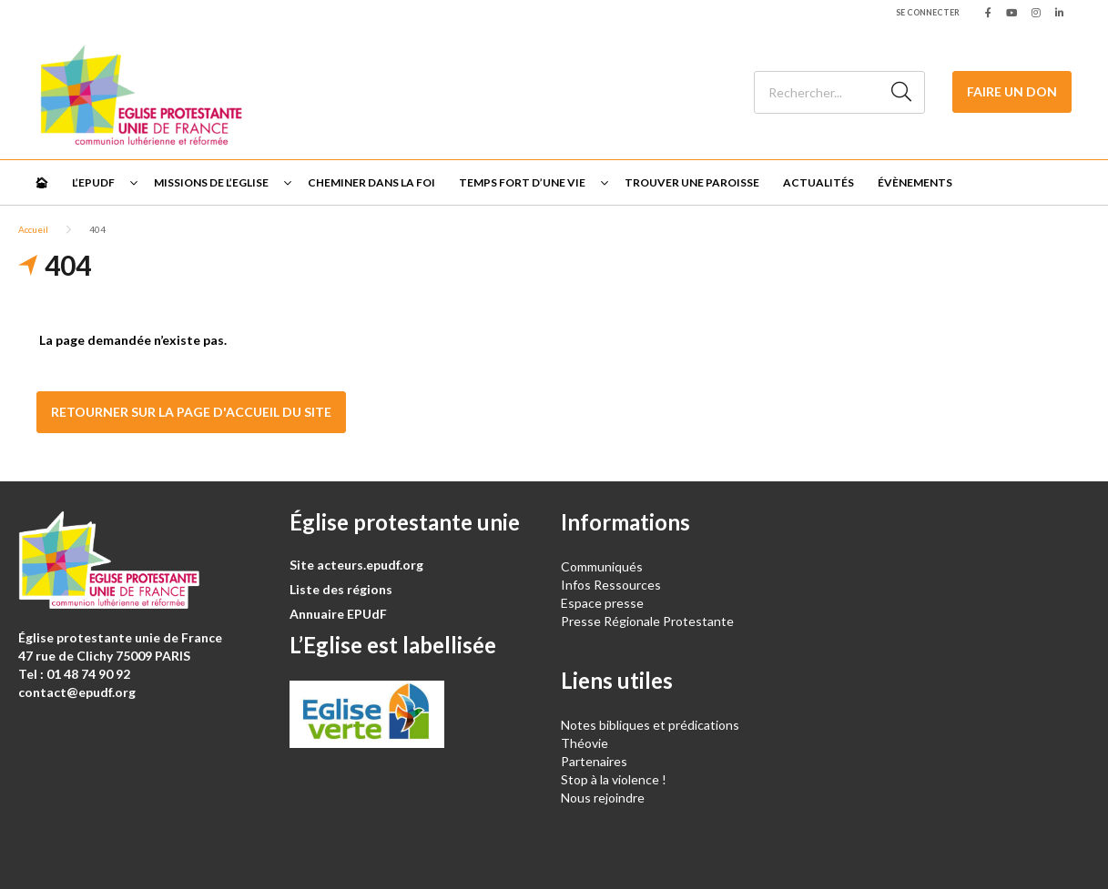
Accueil (33, 229)
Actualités (818, 182)
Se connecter (928, 12)
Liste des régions (341, 589)
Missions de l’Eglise (211, 182)
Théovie (584, 743)
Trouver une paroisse (692, 182)
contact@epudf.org (77, 692)
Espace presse (602, 603)
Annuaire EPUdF (338, 613)
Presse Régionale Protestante (647, 621)
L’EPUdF (93, 182)
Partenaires (594, 761)
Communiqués (602, 566)
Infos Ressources (612, 584)
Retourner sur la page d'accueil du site (191, 411)
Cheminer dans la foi (371, 182)
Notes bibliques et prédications (650, 724)
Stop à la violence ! (613, 779)
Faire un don (1012, 91)
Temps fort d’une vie (522, 182)
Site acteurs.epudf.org (356, 564)
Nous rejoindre (603, 797)
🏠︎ (41, 182)
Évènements (915, 182)
